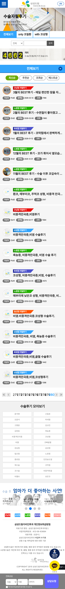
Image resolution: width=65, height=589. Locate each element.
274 (27, 395)
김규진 (47, 425)
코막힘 (47, 465)
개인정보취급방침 (42, 524)
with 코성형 (41, 34)
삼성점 (47, 448)
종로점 (17, 459)
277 (39, 395)
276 (35, 395)
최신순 (12, 77)
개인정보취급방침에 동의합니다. (18, 587)
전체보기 (8, 34)
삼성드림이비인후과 (24, 524)
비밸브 (17, 476)
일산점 (17, 454)
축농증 (47, 431)
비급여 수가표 (40, 538)
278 (43, 395)
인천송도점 (48, 459)
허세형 (47, 420)
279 (47, 395)
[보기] (30, 587)
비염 (17, 442)
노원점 (47, 454)
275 (31, 395)
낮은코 (47, 476)
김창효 (17, 431)
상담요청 (51, 581)
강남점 (17, 448)
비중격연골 (48, 471)
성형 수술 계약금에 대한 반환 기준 (32, 541)
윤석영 (17, 414)
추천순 (25, 77)
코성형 (47, 437)
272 (19, 395)
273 (23, 395)
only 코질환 (24, 34)
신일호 (47, 414)
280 (51, 395)
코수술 (17, 471)
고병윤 (17, 425)
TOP (61, 567)
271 (15, 395)
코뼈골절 (47, 442)
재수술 (17, 465)
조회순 (39, 77)
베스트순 (53, 77)
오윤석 (17, 420)
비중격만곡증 (17, 437)
